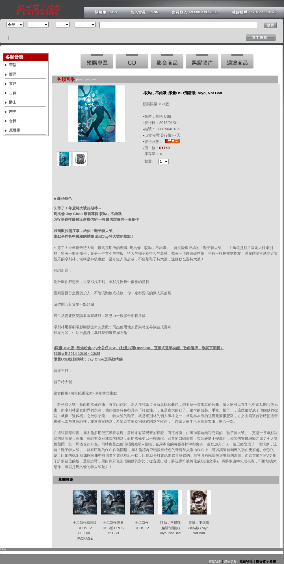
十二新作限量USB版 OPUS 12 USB (113, 528)
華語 (12, 65)
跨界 (12, 112)
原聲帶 (14, 130)
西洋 (12, 74)
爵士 (12, 102)
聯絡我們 (215, 561)
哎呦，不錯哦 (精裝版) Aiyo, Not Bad (198, 528)
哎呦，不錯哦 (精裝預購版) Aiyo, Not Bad (170, 528)
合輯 (12, 121)
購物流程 (230, 561)
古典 (12, 93)
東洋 (12, 84)
